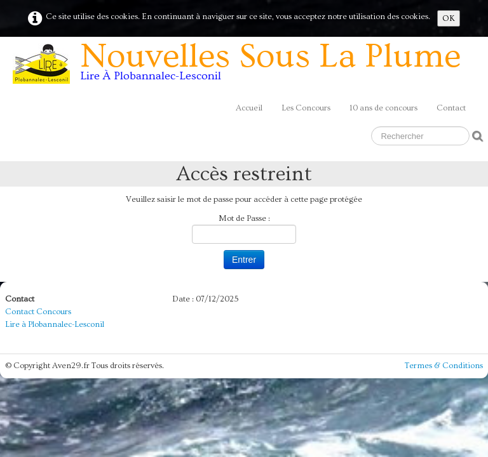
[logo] (241, 66)
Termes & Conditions (444, 365)
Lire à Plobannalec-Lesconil (54, 324)
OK (448, 18)
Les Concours (305, 107)
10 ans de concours (383, 107)
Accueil (249, 107)
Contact (451, 107)
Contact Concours (38, 311)
